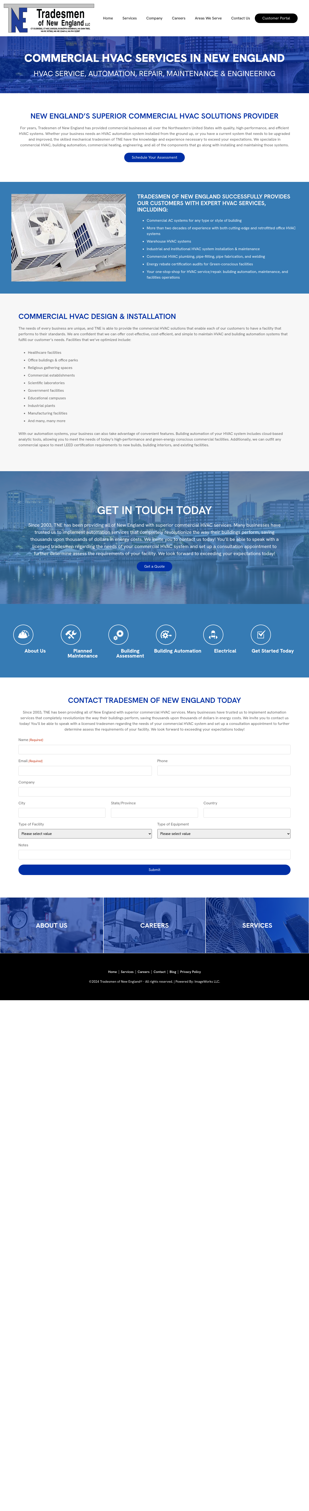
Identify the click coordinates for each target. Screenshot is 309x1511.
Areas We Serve (208, 18)
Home (108, 18)
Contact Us (240, 18)
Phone (162, 760)
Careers (178, 18)
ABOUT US (51, 925)
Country (210, 803)
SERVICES (257, 925)
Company (154, 18)
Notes (23, 845)
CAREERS (154, 925)
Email (30, 761)
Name (30, 740)
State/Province (123, 803)
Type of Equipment (173, 824)
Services (130, 18)
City (21, 803)
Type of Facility (31, 824)
